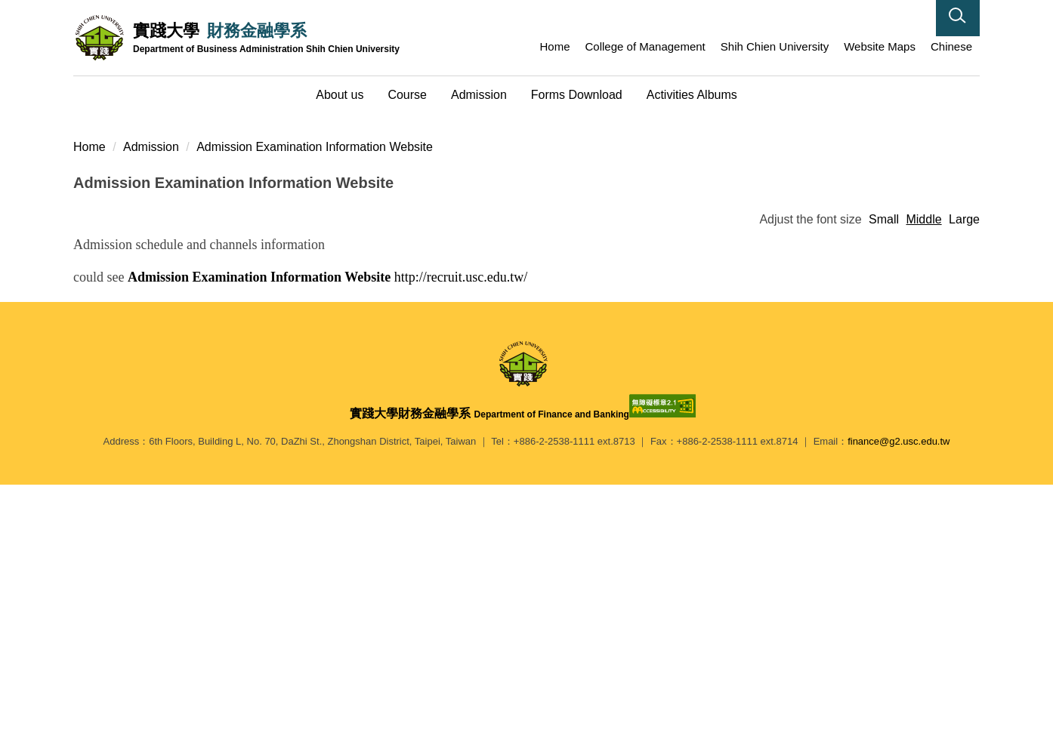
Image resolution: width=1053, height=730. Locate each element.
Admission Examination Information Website (314, 392)
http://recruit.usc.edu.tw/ (327, 522)
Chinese (951, 46)
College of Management (645, 46)
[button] (958, 18)
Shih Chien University (775, 46)
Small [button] (884, 464)
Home (555, 46)
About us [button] (339, 94)
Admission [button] (479, 94)
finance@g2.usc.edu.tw (899, 686)
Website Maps (880, 46)
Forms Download (576, 94)
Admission (151, 392)
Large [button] (964, 464)
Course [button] (407, 94)
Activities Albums (692, 94)
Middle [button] (923, 464)
